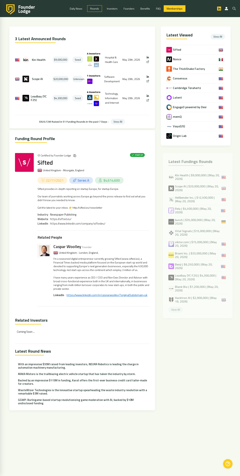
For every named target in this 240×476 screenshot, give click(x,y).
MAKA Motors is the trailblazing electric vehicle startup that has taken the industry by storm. (77, 374)
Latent (177, 97)
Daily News (76, 9)
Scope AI (37, 79)
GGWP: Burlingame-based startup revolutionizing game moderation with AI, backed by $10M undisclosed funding (76, 401)
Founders (129, 9)
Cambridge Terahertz (187, 88)
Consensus (180, 78)
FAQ (158, 9)
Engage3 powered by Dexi (190, 107)
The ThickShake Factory (189, 69)
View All (117, 122)
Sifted (45, 162)
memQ (177, 116)
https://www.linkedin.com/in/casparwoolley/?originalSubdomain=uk (107, 295)
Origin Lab (180, 136)
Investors (112, 9)
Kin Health (39, 60)
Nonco (177, 59)
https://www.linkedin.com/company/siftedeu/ (77, 223)
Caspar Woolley (67, 246)
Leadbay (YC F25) (39, 98)
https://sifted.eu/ (60, 219)
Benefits (145, 9)
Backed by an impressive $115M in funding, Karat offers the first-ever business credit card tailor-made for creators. (82, 382)
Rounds (94, 9)
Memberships (174, 9)
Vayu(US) (179, 126)
